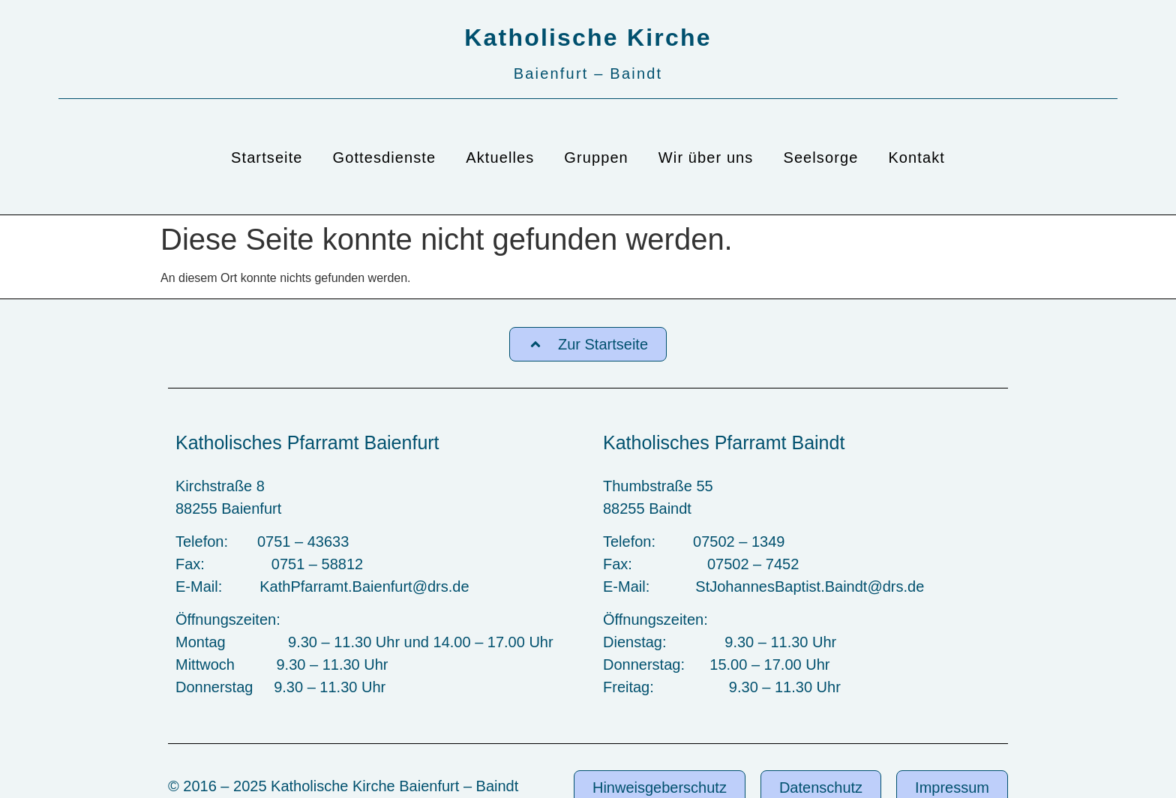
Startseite (266, 157)
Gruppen (596, 157)
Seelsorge (820, 157)
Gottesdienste (384, 157)
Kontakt (916, 157)
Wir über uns (706, 157)
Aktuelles (500, 157)
